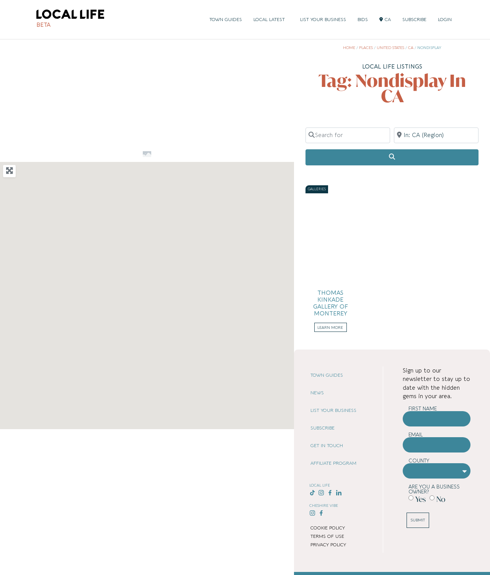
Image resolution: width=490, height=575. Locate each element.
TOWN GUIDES (225, 19)
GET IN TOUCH (326, 445)
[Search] (392, 157)
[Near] (436, 135)
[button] (147, 286)
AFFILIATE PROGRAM (333, 463)
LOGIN (445, 19)
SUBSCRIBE (414, 19)
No (440, 499)
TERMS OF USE (327, 536)
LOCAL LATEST (271, 19)
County (419, 460)
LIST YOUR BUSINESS (323, 19)
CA (385, 19)
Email (415, 434)
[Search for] (347, 135)
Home (349, 48)
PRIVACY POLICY (328, 544)
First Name (422, 408)
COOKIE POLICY (327, 528)
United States (390, 48)
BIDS (363, 19)
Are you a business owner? (434, 489)
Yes (420, 499)
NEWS (317, 392)
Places (366, 48)
